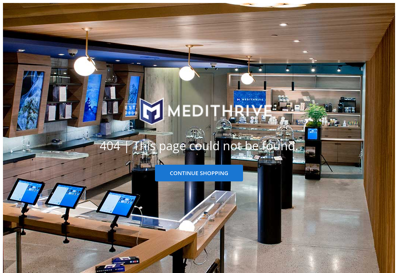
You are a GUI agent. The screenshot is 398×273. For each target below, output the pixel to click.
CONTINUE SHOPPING (199, 173)
